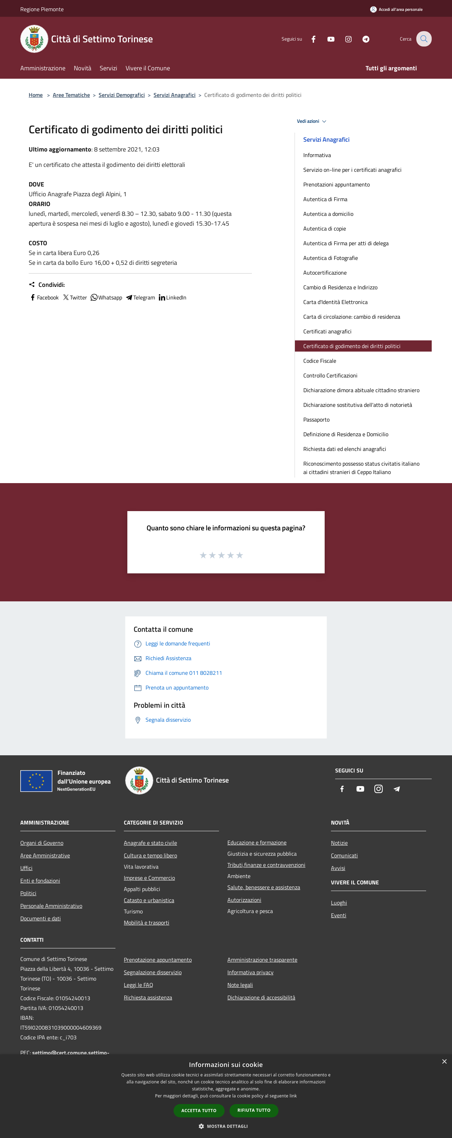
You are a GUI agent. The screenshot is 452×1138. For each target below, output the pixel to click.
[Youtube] (326, 38)
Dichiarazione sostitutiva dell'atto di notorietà (357, 405)
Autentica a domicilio (328, 214)
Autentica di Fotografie (330, 258)
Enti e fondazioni (40, 880)
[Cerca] (423, 38)
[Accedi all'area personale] (396, 9)
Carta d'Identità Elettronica (335, 302)
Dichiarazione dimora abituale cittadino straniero (361, 390)
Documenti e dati (40, 918)
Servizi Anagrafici (175, 95)
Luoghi (339, 902)
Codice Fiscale (319, 360)
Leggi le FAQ (138, 985)
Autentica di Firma (325, 199)
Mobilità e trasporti (146, 922)
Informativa (317, 155)
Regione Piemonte (42, 9)
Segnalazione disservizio (153, 972)
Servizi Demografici (122, 95)
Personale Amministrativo (51, 906)
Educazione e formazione (257, 842)
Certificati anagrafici (327, 331)
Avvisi (338, 868)
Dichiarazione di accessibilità (261, 997)
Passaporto (316, 419)
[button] (226, 1126)
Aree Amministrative (45, 855)
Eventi (338, 915)
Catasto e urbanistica (149, 900)
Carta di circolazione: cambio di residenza (351, 316)
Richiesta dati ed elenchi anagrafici (344, 449)
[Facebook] (309, 38)
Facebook (44, 297)
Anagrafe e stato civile (150, 843)
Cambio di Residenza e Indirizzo (340, 287)
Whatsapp (106, 297)
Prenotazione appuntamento (158, 959)
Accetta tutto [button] (199, 1111)
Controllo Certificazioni (330, 375)
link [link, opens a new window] (293, 1096)
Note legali (240, 985)
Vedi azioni (313, 121)
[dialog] (226, 1096)
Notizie (339, 843)
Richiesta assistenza (148, 997)
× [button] (444, 1062)
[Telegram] (361, 38)
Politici (28, 893)
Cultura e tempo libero (150, 855)
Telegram (140, 297)
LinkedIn (172, 297)
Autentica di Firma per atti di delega (346, 243)
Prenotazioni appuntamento (336, 184)
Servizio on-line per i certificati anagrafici (352, 169)
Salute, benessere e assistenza (263, 887)
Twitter (74, 297)
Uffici (26, 868)
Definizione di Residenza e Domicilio (345, 434)
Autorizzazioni (244, 900)
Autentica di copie (324, 228)
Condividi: (47, 285)
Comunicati (344, 855)
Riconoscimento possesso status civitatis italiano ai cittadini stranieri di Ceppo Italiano (361, 467)
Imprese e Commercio (149, 878)
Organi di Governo (41, 843)
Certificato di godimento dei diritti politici (352, 346)
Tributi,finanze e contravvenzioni (266, 865)
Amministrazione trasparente (262, 959)
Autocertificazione (325, 272)
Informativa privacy (250, 972)
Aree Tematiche (71, 95)
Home (36, 95)
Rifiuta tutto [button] (254, 1110)
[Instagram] (344, 38)
